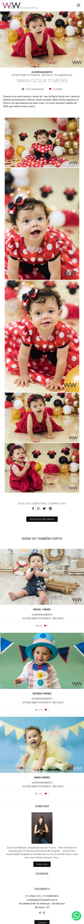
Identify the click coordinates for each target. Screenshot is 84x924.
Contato (42, 911)
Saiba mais (42, 853)
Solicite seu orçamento (42, 519)
